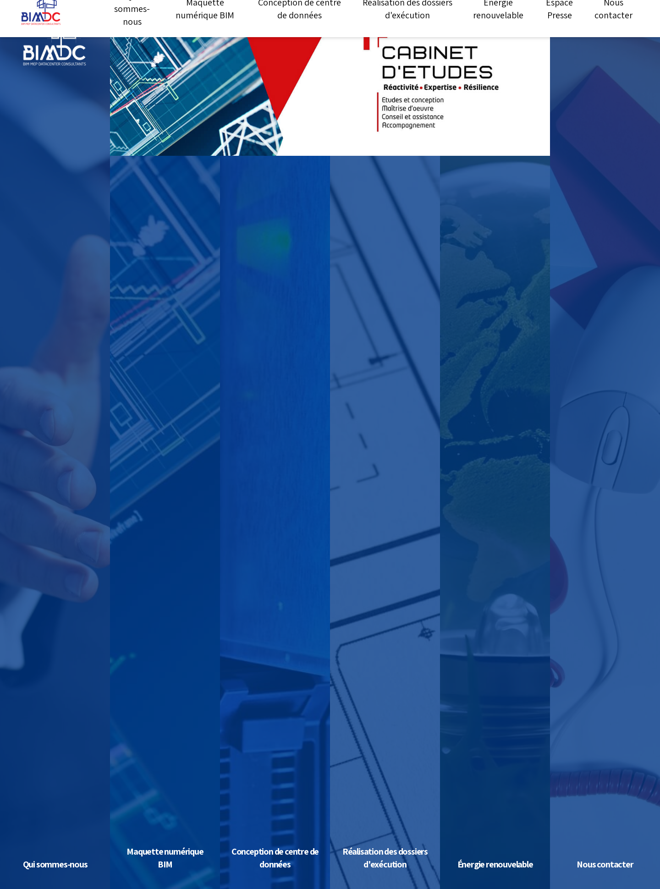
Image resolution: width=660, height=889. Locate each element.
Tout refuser (461, 876)
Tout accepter (399, 876)
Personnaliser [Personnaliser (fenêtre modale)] (519, 876)
